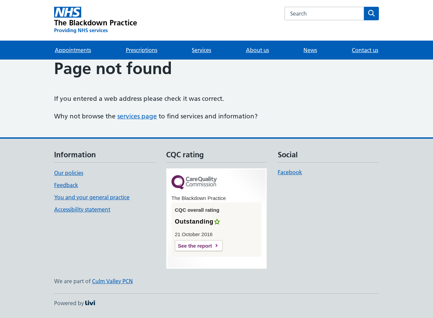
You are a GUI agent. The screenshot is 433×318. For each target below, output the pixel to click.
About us (257, 50)
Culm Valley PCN (112, 281)
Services (201, 50)
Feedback (66, 185)
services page (137, 116)
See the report (195, 246)
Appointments (73, 50)
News (310, 50)
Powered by (74, 303)
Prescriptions (141, 50)
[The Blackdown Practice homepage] (95, 20)
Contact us (365, 50)
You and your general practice (92, 197)
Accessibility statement (82, 209)
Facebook (290, 172)
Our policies (68, 172)
